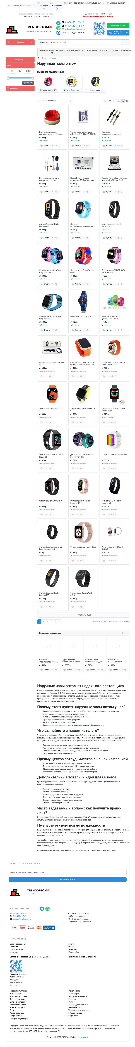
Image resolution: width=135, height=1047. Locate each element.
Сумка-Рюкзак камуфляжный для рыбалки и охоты (116, 660)
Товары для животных (78, 1005)
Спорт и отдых (16, 1016)
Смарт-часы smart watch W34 (52, 501)
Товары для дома (17, 999)
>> (59, 621)
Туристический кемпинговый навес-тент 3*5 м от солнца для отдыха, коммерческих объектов (94, 660)
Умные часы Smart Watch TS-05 (82, 409)
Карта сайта (73, 952)
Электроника (74, 991)
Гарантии (14, 947)
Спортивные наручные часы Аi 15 (51, 363)
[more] (59, 146)
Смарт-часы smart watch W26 (114, 455)
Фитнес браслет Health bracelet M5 (49, 594)
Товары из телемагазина (79, 1010)
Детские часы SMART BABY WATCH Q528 (113, 271)
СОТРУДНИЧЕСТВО (75, 50)
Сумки (71, 1002)
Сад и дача (73, 1016)
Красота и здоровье (18, 996)
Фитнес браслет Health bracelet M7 (111, 225)
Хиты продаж (15, 994)
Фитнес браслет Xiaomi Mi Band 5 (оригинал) (50, 548)
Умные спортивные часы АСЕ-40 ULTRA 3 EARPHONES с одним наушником (83, 133)
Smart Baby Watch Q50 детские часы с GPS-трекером (111, 317)
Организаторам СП (18, 944)
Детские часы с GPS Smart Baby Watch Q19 (81, 456)
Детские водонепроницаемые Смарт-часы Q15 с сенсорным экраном (82, 225)
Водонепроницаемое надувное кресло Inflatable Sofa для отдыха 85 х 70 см (51, 133)
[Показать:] (111, 101)
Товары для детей (18, 1007)
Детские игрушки (17, 1002)
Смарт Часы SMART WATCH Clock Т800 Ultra (113, 363)
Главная (60, 50)
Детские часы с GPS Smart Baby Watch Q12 (50, 271)
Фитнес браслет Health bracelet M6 (111, 502)
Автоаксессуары (17, 1013)
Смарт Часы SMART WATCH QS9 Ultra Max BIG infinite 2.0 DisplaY (82, 363)
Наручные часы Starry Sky (81, 316)
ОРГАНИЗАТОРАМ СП (46, 51)
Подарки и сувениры (19, 1018)
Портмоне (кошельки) (78, 996)
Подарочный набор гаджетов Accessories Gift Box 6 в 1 (114, 179)
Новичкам (125, 50)
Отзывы (114, 50)
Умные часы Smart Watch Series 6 (112, 548)
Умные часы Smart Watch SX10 (81, 594)
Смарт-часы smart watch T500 (83, 547)
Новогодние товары (18, 1005)
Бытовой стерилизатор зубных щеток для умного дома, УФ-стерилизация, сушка (71, 660)
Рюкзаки (72, 999)
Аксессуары (73, 994)
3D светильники (75, 1013)
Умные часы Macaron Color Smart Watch (113, 409)
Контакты (92, 50)
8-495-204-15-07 (74, 26)
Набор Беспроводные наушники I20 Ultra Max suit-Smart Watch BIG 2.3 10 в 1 (82, 179)
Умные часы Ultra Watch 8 (50, 408)
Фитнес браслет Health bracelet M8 (49, 225)
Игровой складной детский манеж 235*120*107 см (47, 661)
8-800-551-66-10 (74, 22)
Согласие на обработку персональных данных (30, 957)
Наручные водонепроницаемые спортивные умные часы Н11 (114, 133)
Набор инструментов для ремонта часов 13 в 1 (50, 179)
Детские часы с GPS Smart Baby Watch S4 (50, 317)
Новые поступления (18, 991)
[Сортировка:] (57, 101)
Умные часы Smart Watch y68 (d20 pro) (52, 456)
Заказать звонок (118, 25)
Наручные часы (75, 1007)
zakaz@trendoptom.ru (73, 29)
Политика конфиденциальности (82, 957)
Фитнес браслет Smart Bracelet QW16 (80, 502)
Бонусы (103, 50)
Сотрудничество (17, 949)
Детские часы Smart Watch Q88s (82, 271)
